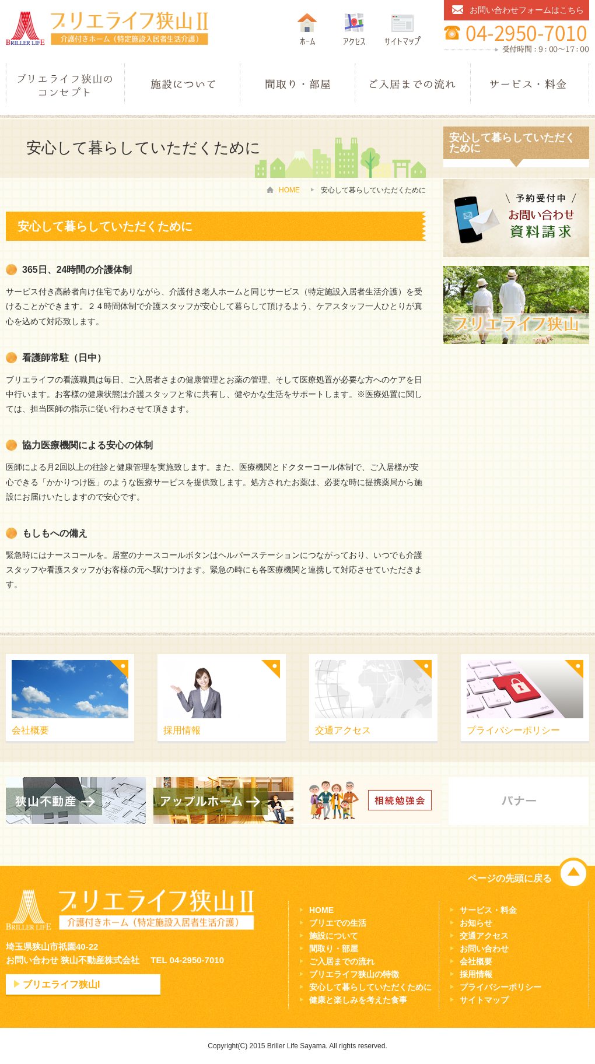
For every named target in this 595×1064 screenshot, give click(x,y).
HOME (289, 190)
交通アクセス (373, 697)
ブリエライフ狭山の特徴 (354, 974)
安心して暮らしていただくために (370, 987)
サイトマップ (484, 1000)
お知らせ (476, 923)
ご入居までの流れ (341, 961)
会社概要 (70, 697)
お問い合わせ (484, 948)
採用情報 (221, 697)
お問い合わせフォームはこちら (527, 10)
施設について (333, 935)
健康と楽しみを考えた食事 (358, 1000)
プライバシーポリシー (525, 697)
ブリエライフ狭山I (61, 984)
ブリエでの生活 (337, 923)
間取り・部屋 (333, 948)
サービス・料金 (488, 910)
